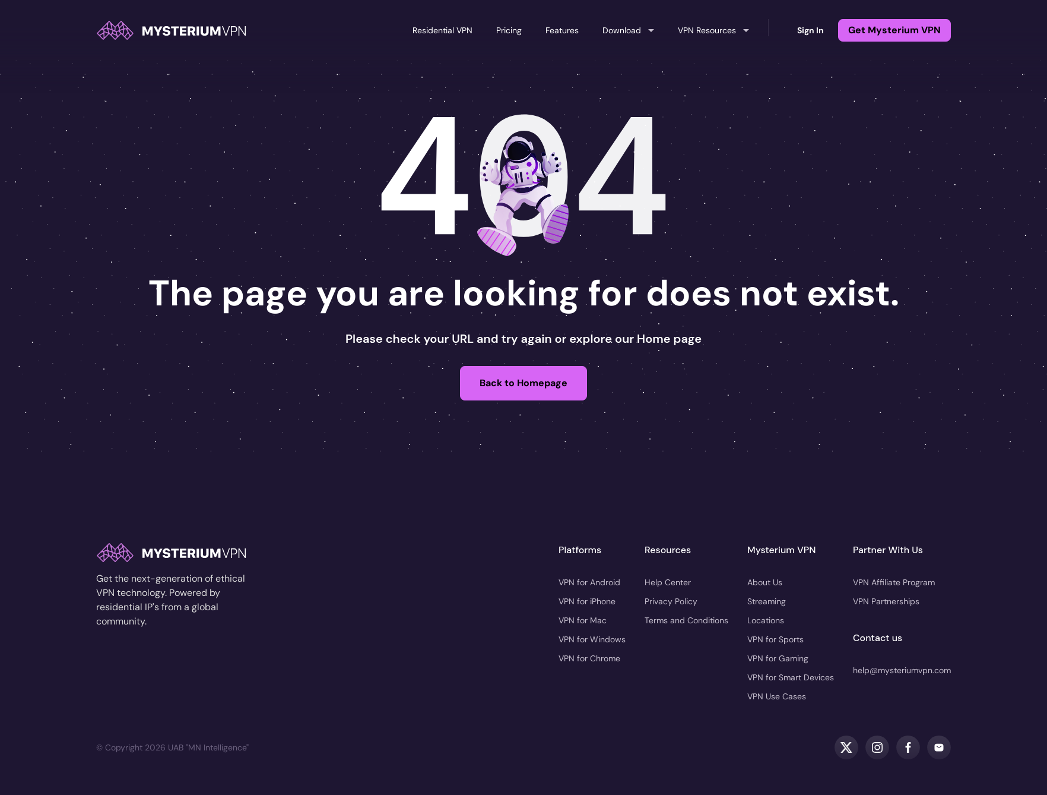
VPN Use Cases (776, 696)
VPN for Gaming (777, 658)
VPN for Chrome (589, 658)
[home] (171, 30)
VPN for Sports (775, 639)
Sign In (810, 30)
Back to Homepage (523, 383)
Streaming (766, 601)
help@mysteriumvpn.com (902, 670)
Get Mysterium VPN (894, 30)
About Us (764, 582)
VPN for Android (589, 582)
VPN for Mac (583, 620)
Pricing (509, 30)
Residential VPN (442, 30)
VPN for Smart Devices (790, 677)
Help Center (668, 582)
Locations (765, 620)
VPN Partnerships (886, 601)
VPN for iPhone (587, 601)
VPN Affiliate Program (894, 582)
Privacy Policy (671, 601)
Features (562, 30)
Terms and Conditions (686, 620)
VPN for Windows (592, 639)
